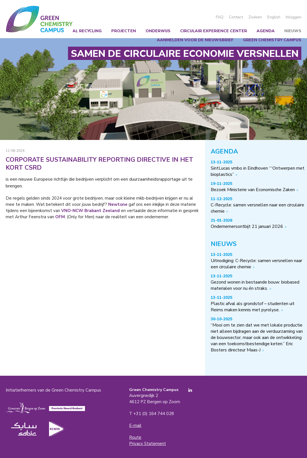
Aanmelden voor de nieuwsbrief (195, 40)
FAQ (219, 17)
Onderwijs (158, 31)
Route (135, 437)
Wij (43, 31)
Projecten (123, 31)
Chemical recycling (79, 31)
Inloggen (293, 17)
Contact (236, 17)
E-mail (135, 425)
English (273, 17)
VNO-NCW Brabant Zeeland (90, 210)
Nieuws (292, 31)
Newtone (117, 204)
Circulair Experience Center (213, 31)
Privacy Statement (147, 443)
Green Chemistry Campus (39, 19)
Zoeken (255, 17)
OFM (60, 217)
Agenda (266, 31)
